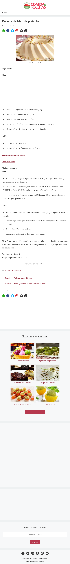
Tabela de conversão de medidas (13, 155)
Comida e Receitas (38, 561)
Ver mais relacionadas (35, 412)
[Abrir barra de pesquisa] (67, 12)
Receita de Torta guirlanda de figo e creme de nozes (25, 284)
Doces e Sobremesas (13, 270)
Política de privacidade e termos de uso (35, 558)
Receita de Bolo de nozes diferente (19, 278)
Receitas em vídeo (8, 162)
